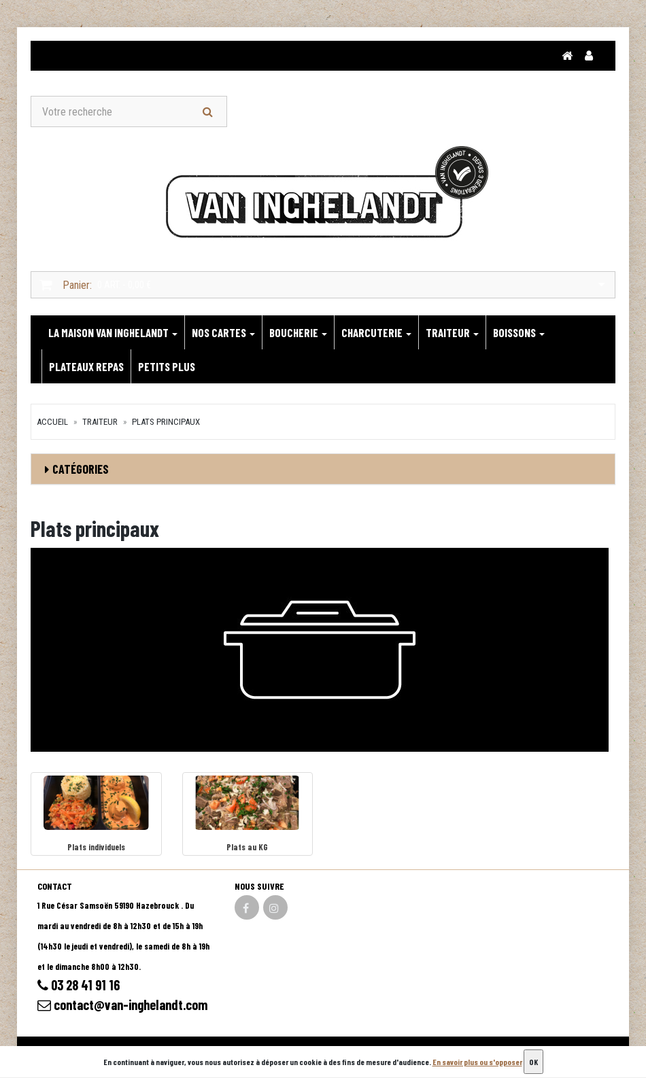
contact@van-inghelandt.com (122, 1004)
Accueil (52, 422)
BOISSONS (519, 332)
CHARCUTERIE (376, 332)
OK (533, 1061)
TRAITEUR (452, 332)
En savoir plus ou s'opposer (477, 1061)
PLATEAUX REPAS (86, 366)
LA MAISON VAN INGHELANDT (112, 332)
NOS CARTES (223, 332)
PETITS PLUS (166, 366)
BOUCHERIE (298, 332)
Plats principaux (166, 422)
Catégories (80, 469)
